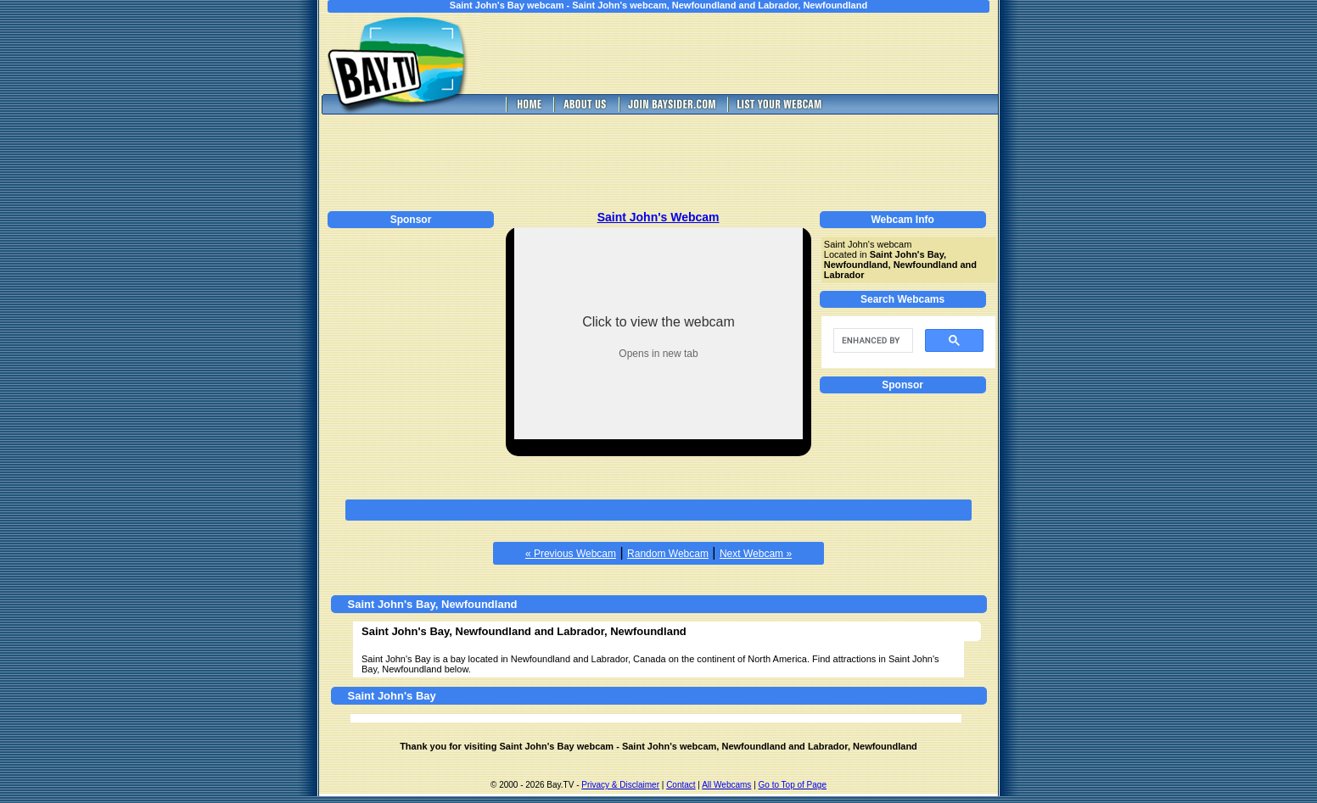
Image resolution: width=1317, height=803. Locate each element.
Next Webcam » (756, 554)
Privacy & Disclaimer (620, 784)
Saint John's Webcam (658, 217)
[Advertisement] (751, 53)
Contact (680, 784)
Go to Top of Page (793, 784)
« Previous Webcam (570, 554)
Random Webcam (668, 554)
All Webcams (726, 784)
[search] (871, 341)
